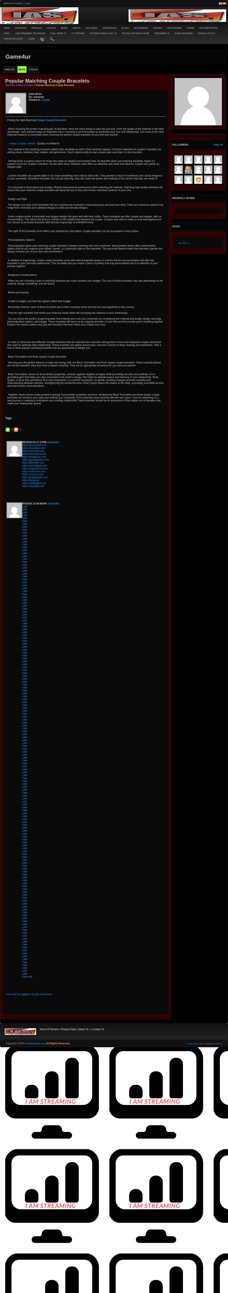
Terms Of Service (49, 1029)
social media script (195, 1044)
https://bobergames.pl (34, 483)
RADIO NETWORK (184, 33)
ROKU (7, 33)
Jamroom (218, 1044)
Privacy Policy (68, 1029)
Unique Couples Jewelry (22, 143)
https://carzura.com (32, 474)
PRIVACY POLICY (206, 33)
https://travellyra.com (33, 448)
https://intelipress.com (34, 456)
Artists (51, 28)
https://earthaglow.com (34, 465)
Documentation (208, 28)
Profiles (37, 28)
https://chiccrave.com (34, 471)
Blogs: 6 (184, 243)
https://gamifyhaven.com (35, 459)
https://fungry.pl (30, 480)
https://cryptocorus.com (35, 468)
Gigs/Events (110, 28)
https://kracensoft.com (34, 445)
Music (64, 28)
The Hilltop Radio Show (135, 33)
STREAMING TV (162, 33)
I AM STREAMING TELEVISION (30, 33)
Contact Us (98, 1029)
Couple (29, 85)
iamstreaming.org (35, 1043)
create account (13, 39)
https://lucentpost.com (34, 453)
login (31, 39)
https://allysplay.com (33, 486)
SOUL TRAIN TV (58, 33)
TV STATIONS (78, 33)
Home (7, 28)
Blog (20, 85)
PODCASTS (21, 28)
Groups (157, 28)
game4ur (10, 85)
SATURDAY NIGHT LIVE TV (103, 33)
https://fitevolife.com (33, 462)
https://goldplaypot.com (35, 477)
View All (218, 144)
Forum (190, 28)
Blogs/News (141, 28)
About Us (83, 1029)
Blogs (125, 28)
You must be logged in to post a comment (29, 994)
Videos (77, 28)
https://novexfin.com (33, 451)
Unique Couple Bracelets (51, 120)
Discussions (174, 28)
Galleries (91, 28)
